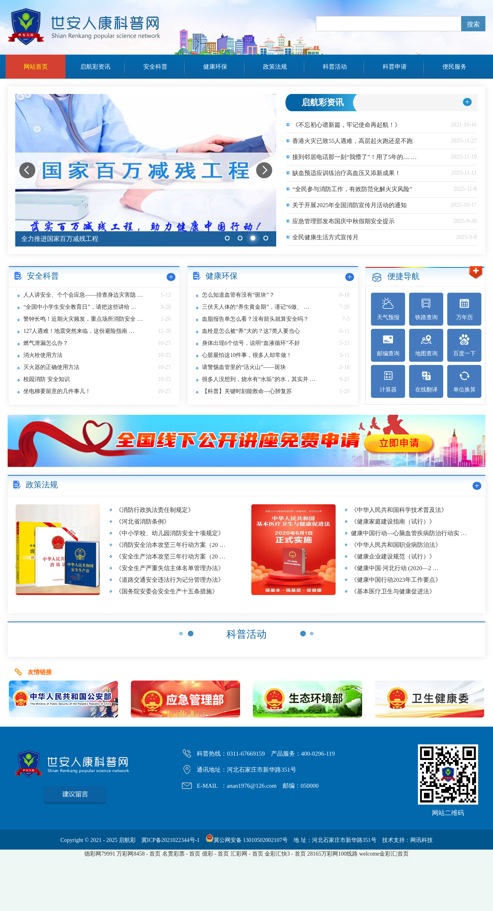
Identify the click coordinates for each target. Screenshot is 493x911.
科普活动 (335, 66)
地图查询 (426, 345)
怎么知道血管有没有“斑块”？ (238, 295)
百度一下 (464, 345)
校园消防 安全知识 (46, 379)
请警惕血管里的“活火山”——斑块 (243, 367)
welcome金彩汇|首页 (384, 854)
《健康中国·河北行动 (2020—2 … (395, 568)
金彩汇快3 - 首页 (285, 854)
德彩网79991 (99, 854)
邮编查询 (388, 345)
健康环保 (215, 66)
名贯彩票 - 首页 (181, 854)
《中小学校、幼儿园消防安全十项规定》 (170, 533)
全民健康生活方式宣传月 (325, 237)
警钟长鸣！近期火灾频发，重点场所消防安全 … (83, 319)
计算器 (388, 381)
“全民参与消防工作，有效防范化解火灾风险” (352, 189)
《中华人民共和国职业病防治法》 (396, 545)
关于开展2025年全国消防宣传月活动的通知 (349, 205)
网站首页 (36, 66)
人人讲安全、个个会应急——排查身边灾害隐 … (83, 295)
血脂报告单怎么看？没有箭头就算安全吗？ (255, 319)
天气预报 (388, 309)
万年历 (464, 309)
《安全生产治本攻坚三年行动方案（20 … (171, 556)
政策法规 (275, 66)
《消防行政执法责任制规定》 (155, 510)
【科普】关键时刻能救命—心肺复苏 (247, 391)
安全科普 (155, 66)
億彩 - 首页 (215, 854)
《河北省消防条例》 (143, 521)
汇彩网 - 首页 (246, 854)
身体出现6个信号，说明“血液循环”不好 (250, 343)
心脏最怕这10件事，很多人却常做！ (247, 355)
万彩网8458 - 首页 (138, 854)
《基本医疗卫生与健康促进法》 (393, 591)
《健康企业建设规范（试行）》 (393, 556)
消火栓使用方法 (43, 355)
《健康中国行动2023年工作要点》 (396, 580)
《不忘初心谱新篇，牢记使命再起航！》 (346, 125)
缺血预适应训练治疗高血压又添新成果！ (346, 173)
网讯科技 (421, 840)
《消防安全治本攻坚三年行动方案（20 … (171, 545)
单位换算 (464, 381)
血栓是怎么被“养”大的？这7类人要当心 (250, 331)
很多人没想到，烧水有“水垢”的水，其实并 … (258, 379)
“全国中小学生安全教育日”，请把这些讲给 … (79, 307)
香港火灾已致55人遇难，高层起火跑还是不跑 (352, 141)
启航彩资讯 (95, 66)
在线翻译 (426, 381)
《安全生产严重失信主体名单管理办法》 (170, 568)
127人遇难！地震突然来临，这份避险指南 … (78, 331)
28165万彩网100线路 (332, 854)
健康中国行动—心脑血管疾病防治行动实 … (409, 533)
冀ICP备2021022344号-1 (170, 840)
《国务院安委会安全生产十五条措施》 (167, 591)
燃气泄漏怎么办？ (45, 343)
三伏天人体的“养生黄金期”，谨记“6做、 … (255, 307)
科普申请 (395, 66)
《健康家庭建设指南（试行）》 (393, 521)
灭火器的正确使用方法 (51, 367)
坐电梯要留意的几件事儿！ (57, 391)
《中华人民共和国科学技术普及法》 (399, 510)
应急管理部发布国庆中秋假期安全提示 (343, 221)
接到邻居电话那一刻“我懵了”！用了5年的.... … (354, 157)
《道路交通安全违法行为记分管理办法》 (170, 580)
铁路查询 (426, 309)
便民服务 (454, 66)
